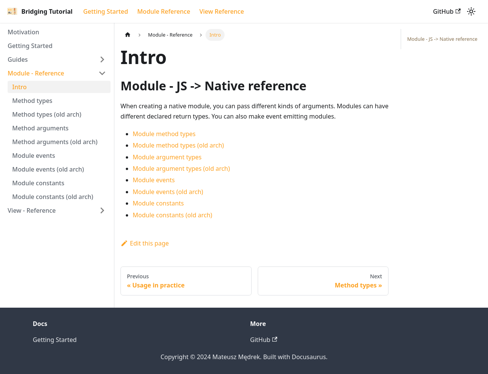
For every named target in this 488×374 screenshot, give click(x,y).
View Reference (221, 11)
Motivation (23, 32)
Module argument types (167, 157)
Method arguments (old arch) (55, 142)
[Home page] (127, 35)
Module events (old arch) (48, 169)
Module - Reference (36, 73)
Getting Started (105, 11)
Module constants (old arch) (52, 197)
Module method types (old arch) (178, 145)
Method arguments (40, 128)
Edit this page (144, 243)
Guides (18, 59)
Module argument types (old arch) (181, 168)
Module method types (164, 134)
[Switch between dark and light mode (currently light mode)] (471, 11)
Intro (19, 87)
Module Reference (163, 11)
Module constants (38, 183)
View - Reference (32, 210)
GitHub (447, 11)
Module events (33, 155)
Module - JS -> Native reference (442, 38)
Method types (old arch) (46, 114)
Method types (32, 100)
